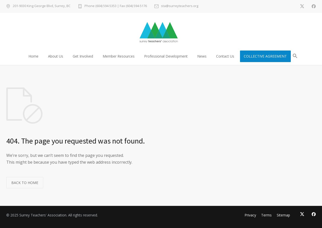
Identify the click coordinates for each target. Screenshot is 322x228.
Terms (266, 215)
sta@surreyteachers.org (179, 6)
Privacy (250, 215)
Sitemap (283, 215)
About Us (55, 56)
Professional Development (166, 56)
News (202, 56)
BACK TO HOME (24, 182)
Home (33, 56)
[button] (295, 56)
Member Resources (119, 56)
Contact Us (225, 56)
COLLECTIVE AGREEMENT (265, 56)
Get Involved (83, 56)
